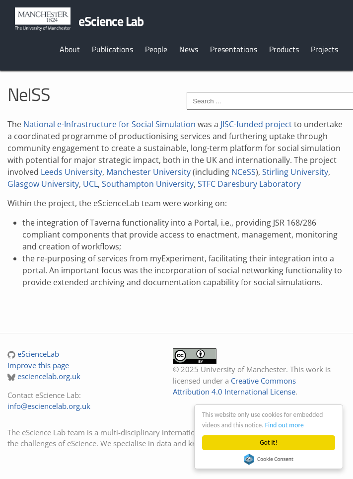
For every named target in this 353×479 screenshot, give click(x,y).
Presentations (233, 49)
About (70, 49)
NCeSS (243, 171)
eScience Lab (110, 21)
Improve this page (38, 365)
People (156, 49)
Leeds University (71, 171)
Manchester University (148, 171)
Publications (112, 49)
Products (284, 49)
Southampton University (148, 183)
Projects (324, 49)
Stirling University (295, 171)
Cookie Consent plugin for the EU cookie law (268, 459)
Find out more (284, 425)
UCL (90, 183)
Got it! (268, 442)
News (188, 49)
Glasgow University (43, 183)
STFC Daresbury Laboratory (249, 183)
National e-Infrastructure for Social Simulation (109, 124)
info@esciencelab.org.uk (48, 406)
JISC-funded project (256, 124)
